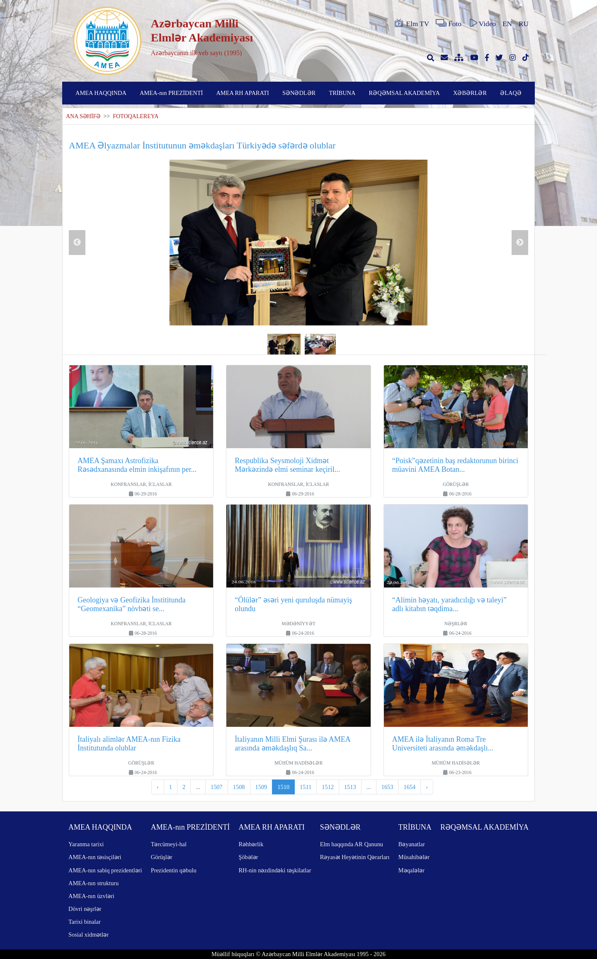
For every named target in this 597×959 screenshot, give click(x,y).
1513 (350, 787)
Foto (448, 23)
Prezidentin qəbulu (174, 870)
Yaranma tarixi (86, 844)
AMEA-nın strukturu (93, 883)
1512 (328, 787)
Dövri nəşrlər (85, 909)
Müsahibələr (414, 857)
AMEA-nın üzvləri (91, 896)
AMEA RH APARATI (242, 93)
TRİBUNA (342, 93)
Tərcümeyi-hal (169, 844)
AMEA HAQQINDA (100, 93)
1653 (387, 787)
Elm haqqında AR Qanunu (351, 844)
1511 (305, 787)
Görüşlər (161, 857)
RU (524, 24)
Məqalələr (411, 870)
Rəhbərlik (250, 844)
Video (482, 23)
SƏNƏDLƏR (298, 93)
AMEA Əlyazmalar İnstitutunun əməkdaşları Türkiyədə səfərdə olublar (202, 145)
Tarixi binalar (84, 921)
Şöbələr (248, 857)
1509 (261, 787)
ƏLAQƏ (511, 93)
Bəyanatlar (411, 844)
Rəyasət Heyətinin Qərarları (355, 857)
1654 (409, 787)
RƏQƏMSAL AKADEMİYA (404, 93)
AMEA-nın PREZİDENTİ (171, 93)
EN (507, 24)
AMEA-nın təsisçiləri (94, 857)
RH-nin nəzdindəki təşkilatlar (274, 870)
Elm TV (411, 23)
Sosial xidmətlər (88, 934)
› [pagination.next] (427, 787)
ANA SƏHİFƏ (83, 116)
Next (520, 242)
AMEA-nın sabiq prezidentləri (105, 870)
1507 (217, 787)
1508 (239, 787)
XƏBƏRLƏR (470, 93)
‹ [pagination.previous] (158, 787)
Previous (77, 242)
